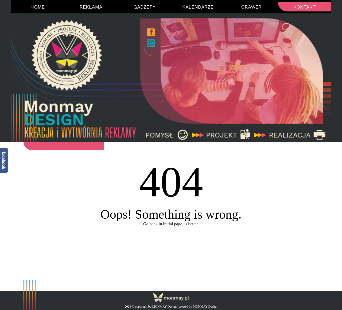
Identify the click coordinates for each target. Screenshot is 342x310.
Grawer (251, 7)
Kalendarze (197, 7)
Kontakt (304, 7)
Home (37, 7)
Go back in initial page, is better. (171, 224)
